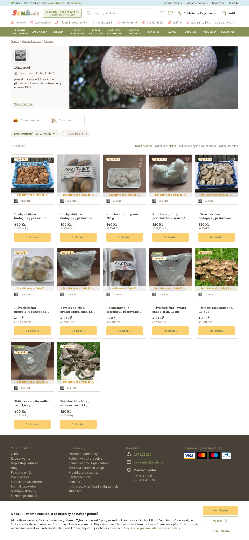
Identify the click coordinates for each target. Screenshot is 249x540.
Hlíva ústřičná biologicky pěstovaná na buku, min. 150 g (30, 311)
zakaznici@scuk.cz (144, 462)
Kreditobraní (102, 22)
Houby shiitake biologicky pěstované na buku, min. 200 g (76, 218)
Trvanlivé (152, 31)
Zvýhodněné (40, 22)
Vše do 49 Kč (152, 22)
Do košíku (32, 237)
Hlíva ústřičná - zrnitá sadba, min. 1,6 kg (169, 310)
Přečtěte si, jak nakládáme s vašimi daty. (152, 528)
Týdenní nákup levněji (71, 22)
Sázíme (175, 22)
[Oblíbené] (170, 13)
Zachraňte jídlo (198, 22)
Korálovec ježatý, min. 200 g (123, 216)
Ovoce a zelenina (77, 32)
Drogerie (190, 31)
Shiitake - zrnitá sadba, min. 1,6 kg (32, 403)
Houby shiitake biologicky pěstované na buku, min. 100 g (122, 311)
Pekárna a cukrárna (20, 32)
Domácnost (228, 31)
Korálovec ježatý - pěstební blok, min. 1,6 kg (169, 218)
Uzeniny (58, 31)
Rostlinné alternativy (115, 32)
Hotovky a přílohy (134, 32)
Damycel (48, 41)
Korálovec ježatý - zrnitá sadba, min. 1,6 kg (76, 311)
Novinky (18, 22)
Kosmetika (209, 31)
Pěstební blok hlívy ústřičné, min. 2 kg (74, 403)
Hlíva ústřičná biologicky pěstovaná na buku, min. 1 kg (214, 218)
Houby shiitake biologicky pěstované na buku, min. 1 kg (30, 218)
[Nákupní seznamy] (162, 13)
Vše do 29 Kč (127, 22)
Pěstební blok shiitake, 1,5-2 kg (215, 310)
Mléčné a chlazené (96, 32)
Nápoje (171, 31)
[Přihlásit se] (196, 13)
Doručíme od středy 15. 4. (32, 194)
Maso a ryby (39, 31)
